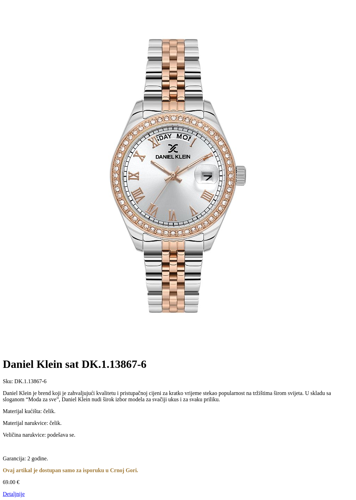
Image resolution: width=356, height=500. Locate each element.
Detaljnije (14, 494)
